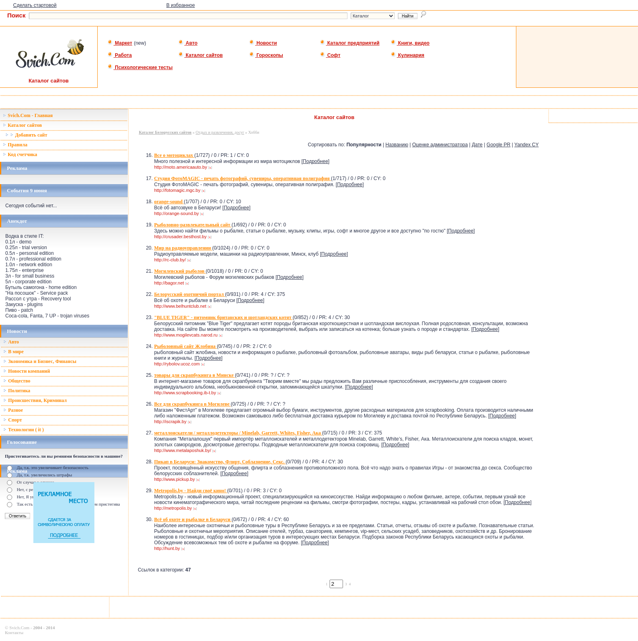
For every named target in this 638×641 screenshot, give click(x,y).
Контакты (14, 632)
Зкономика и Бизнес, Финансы (39, 361)
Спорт (12, 420)
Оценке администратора (440, 145)
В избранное (180, 5)
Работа (119, 55)
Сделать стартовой (35, 5)
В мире (13, 351)
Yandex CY (526, 145)
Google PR (499, 145)
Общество (17, 381)
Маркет (119, 43)
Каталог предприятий (350, 43)
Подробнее (315, 161)
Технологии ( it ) (23, 429)
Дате (477, 145)
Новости (263, 43)
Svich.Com (19, 627)
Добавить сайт (26, 135)
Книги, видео (410, 43)
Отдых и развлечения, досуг (220, 132)
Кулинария (407, 55)
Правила (15, 145)
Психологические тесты (140, 67)
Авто (187, 43)
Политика (16, 390)
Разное (13, 410)
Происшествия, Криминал (35, 400)
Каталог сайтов (200, 55)
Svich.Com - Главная (28, 115)
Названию (396, 145)
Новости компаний (26, 371)
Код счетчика (20, 154)
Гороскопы (266, 55)
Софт (330, 55)
